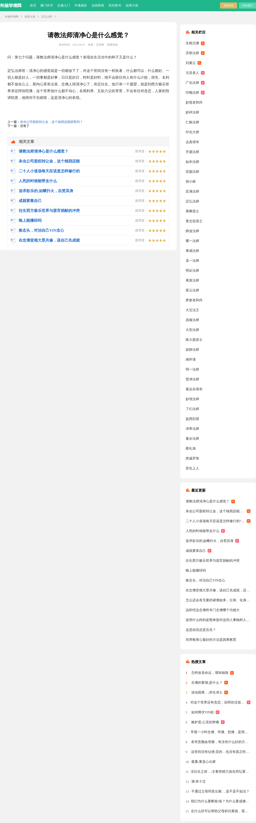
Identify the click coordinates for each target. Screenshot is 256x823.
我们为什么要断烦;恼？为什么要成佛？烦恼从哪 (221, 801)
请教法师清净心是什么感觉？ (207, 501)
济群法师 (192, 53)
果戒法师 (192, 251)
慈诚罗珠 (192, 458)
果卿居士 (192, 211)
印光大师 (192, 132)
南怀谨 (191, 359)
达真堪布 (192, 142)
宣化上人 (192, 468)
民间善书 (115, 5)
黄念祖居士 (194, 221)
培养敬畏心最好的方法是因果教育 (211, 639)
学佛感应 (80, 5)
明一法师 (192, 369)
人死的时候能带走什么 (202, 531)
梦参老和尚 (194, 300)
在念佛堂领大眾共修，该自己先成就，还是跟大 (218, 590)
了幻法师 (192, 409)
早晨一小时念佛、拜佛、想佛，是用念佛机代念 (221, 732)
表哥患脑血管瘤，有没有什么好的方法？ (220, 742)
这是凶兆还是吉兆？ (201, 630)
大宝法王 (192, 310)
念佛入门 (63, 5)
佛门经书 (46, 5)
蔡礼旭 (191, 448)
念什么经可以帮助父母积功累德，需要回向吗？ (221, 811)
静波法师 (192, 231)
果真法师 (192, 280)
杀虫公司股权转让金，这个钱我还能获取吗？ (51, 122)
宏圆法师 (192, 171)
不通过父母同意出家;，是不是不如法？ (220, 791)
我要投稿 (229, 5)
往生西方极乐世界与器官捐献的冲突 (213, 560)
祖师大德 (132, 5)
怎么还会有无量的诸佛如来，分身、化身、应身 (218, 600)
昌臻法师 (192, 320)
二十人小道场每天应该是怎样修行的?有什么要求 (218, 521)
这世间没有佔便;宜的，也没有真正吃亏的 (221, 752)
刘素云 (191, 63)
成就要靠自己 (196, 550)
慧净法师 (192, 379)
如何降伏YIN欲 (202, 712)
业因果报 (97, 5)
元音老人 (192, 73)
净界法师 (192, 428)
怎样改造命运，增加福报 (209, 672)
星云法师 (192, 290)
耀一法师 (192, 241)
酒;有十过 (198, 781)
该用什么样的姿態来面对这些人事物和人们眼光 (218, 620)
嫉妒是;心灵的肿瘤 (205, 722)
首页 (33, 5)
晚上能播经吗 (196, 570)
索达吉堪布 (194, 389)
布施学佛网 (11, 16)
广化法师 (192, 82)
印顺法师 (192, 92)
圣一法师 (192, 260)
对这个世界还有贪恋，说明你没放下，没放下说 (220, 702)
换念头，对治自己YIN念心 (205, 580)
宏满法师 (192, 191)
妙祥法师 (192, 112)
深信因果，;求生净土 (207, 692)
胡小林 (191, 181)
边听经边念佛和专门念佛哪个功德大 (213, 610)
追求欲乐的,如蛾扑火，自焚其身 (210, 541)
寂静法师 (192, 349)
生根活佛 (192, 43)
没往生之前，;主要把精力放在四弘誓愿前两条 (220, 771)
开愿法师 (192, 152)
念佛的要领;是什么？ (207, 682)
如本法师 (192, 162)
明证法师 (192, 270)
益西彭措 (192, 419)
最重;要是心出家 (203, 761)
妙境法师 (192, 399)
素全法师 (192, 438)
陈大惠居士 (194, 340)
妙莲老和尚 (194, 102)
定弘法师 (46, 16)
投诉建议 (247, 5)
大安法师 (192, 330)
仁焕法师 (192, 122)
